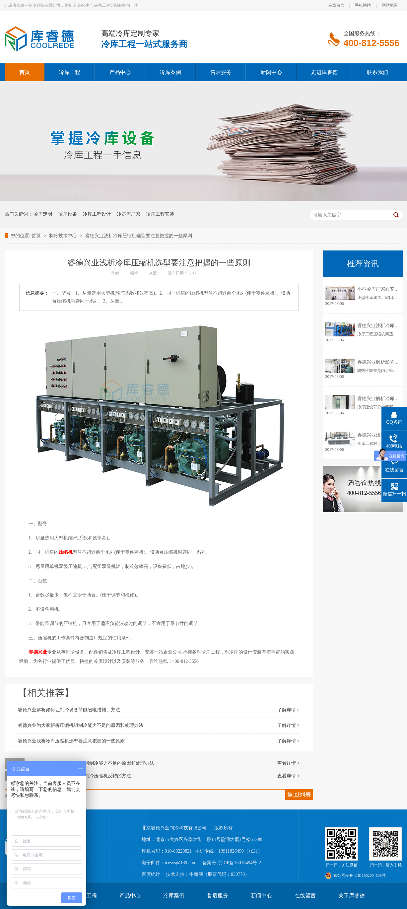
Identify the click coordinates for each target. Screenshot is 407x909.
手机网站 (363, 5)
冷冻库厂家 (128, 214)
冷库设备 (67, 214)
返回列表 (299, 794)
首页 (37, 235)
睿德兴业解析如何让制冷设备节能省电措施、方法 (69, 709)
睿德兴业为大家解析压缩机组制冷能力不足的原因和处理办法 (80, 725)
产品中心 (130, 895)
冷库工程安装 (160, 214)
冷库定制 (43, 214)
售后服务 (217, 895)
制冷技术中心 (63, 235)
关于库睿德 (351, 895)
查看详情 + (288, 763)
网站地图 (390, 5)
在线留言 (336, 5)
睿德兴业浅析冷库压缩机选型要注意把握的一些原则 (138, 235)
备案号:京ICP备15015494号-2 (231, 862)
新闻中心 (261, 895)
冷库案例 (173, 895)
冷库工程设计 (97, 214)
